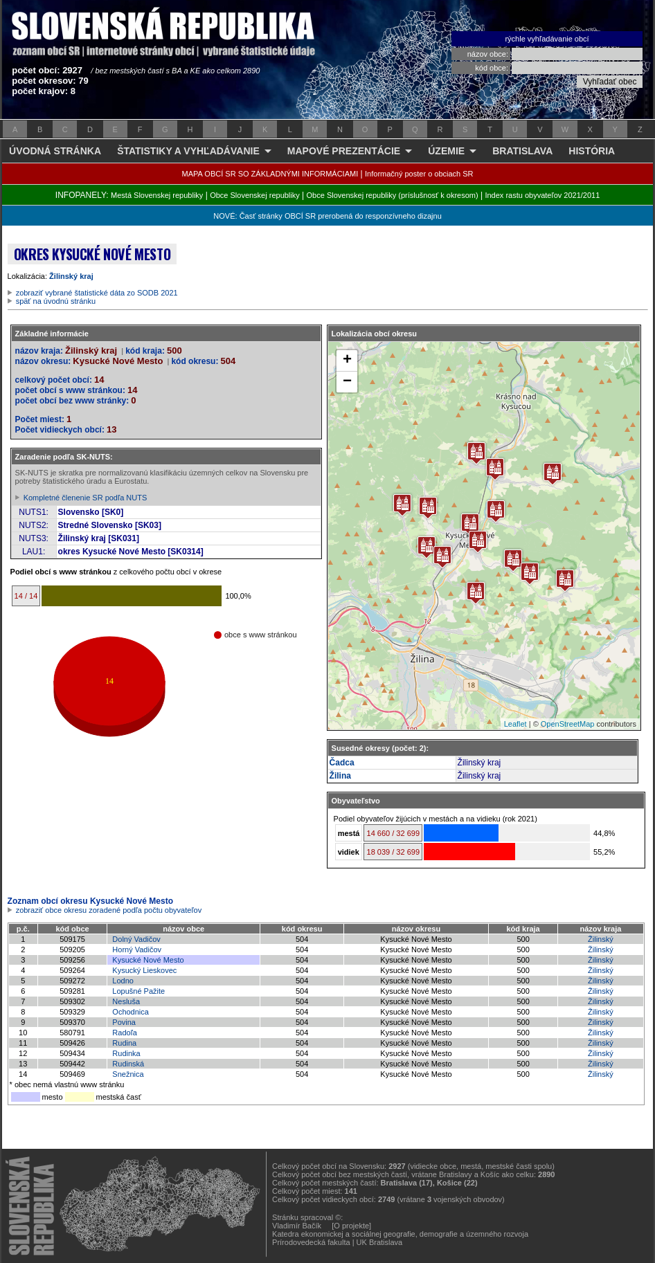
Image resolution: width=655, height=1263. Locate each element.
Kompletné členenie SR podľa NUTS (85, 497)
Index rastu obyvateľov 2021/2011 (542, 195)
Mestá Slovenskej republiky (157, 195)
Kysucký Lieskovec (144, 970)
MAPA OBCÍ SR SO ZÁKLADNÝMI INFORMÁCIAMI (270, 174)
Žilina (340, 776)
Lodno (123, 980)
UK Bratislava (380, 1242)
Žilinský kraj (71, 276)
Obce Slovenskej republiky (255, 195)
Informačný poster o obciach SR (419, 174)
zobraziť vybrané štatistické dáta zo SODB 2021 (97, 293)
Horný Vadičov (136, 949)
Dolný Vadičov (136, 939)
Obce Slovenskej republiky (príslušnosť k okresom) (392, 195)
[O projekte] (351, 1225)
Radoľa (124, 1032)
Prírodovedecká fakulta (311, 1242)
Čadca (342, 762)
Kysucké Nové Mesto (147, 960)
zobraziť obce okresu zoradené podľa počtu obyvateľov (109, 910)
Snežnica (127, 1074)
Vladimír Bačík (296, 1225)
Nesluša (126, 1001)
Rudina (124, 1043)
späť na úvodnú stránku (56, 301)
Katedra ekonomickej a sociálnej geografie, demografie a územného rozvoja (400, 1234)
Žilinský (600, 939)
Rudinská (128, 1064)
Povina (124, 1022)
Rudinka (126, 1053)
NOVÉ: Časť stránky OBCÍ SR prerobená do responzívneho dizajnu (327, 216)
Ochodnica (130, 1012)
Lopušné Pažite (138, 991)
